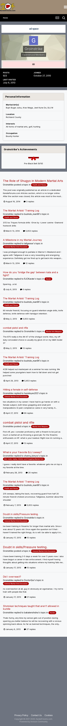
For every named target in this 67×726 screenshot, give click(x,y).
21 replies (30, 597)
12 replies (28, 263)
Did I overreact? (12, 576)
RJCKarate (29, 278)
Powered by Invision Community (34, 722)
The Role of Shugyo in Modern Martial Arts (33, 181)
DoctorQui (29, 580)
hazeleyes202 (31, 393)
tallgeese (28, 243)
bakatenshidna (31, 612)
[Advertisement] (33, 677)
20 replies (31, 472)
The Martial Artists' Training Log (21, 210)
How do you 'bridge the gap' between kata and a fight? (30, 274)
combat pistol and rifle (15, 327)
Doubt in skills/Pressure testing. (20, 514)
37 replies (30, 629)
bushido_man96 (31, 214)
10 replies (30, 537)
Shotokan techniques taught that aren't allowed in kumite (31, 607)
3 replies (29, 201)
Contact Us (36, 715)
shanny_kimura (31, 455)
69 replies (27, 413)
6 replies (25, 289)
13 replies (26, 348)
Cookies (49, 715)
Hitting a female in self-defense (20, 389)
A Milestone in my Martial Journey (22, 239)
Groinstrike (8, 184)
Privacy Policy (21, 715)
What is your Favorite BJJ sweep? (22, 452)
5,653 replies (30, 231)
